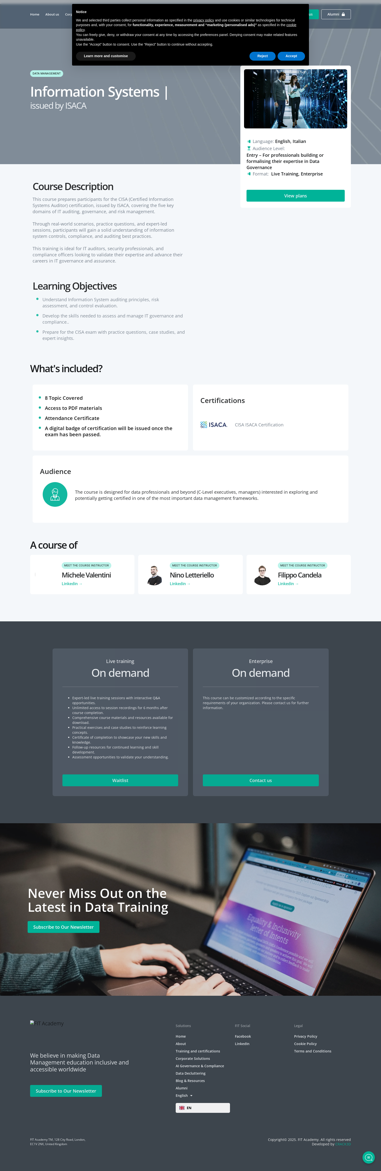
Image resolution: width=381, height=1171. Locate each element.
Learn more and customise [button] (106, 56)
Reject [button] (262, 56)
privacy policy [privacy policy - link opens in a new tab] (203, 20)
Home (34, 14)
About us (52, 14)
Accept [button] (291, 56)
